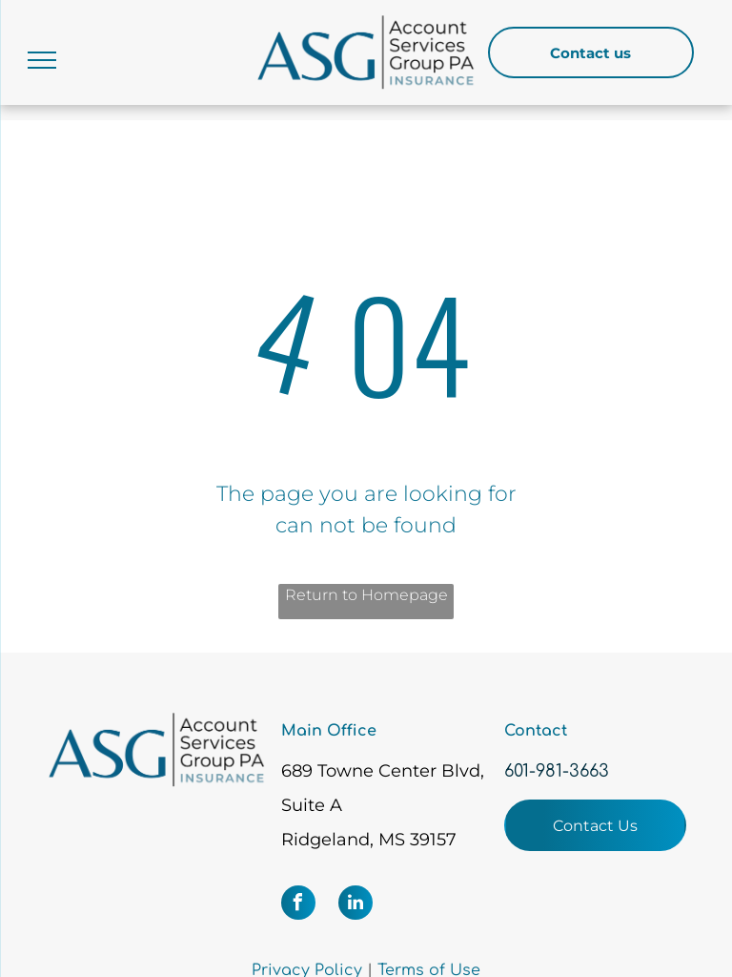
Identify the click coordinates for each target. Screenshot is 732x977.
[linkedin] (355, 905)
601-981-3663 (556, 770)
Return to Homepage (366, 595)
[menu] (42, 60)
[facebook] (298, 905)
